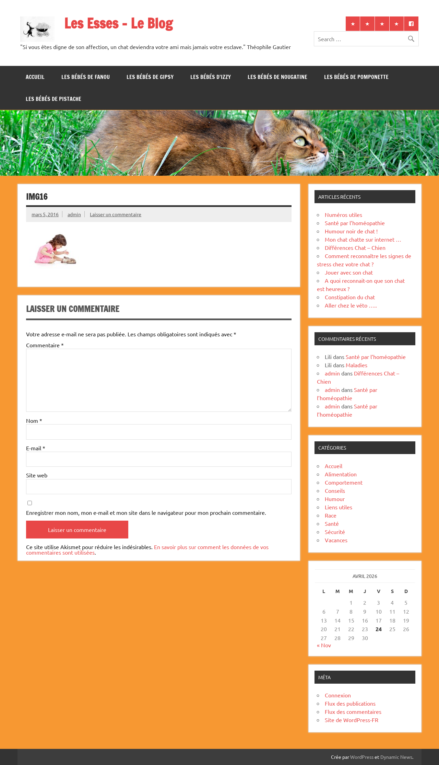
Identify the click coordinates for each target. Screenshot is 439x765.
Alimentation (341, 474)
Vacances (336, 539)
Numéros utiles (343, 214)
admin (74, 214)
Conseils (335, 490)
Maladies (356, 364)
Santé (332, 523)
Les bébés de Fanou (85, 77)
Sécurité (335, 531)
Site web (36, 475)
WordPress (361, 757)
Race (330, 515)
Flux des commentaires (353, 711)
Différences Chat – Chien (355, 247)
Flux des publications (350, 703)
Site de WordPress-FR (351, 719)
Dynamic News (396, 757)
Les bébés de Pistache (53, 99)
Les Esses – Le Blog (118, 23)
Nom (34, 420)
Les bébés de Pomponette (356, 77)
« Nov (324, 644)
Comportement (344, 482)
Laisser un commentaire (115, 214)
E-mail (35, 448)
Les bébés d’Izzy (210, 77)
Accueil (35, 77)
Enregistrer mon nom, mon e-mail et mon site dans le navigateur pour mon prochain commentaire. (146, 512)
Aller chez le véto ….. (351, 305)
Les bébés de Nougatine (277, 77)
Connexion (338, 695)
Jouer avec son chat (349, 272)
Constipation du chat (350, 296)
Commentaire (45, 345)
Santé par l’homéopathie (355, 222)
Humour (335, 498)
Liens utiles (338, 506)
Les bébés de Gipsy (150, 77)
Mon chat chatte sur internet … (363, 239)
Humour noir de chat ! (351, 231)
